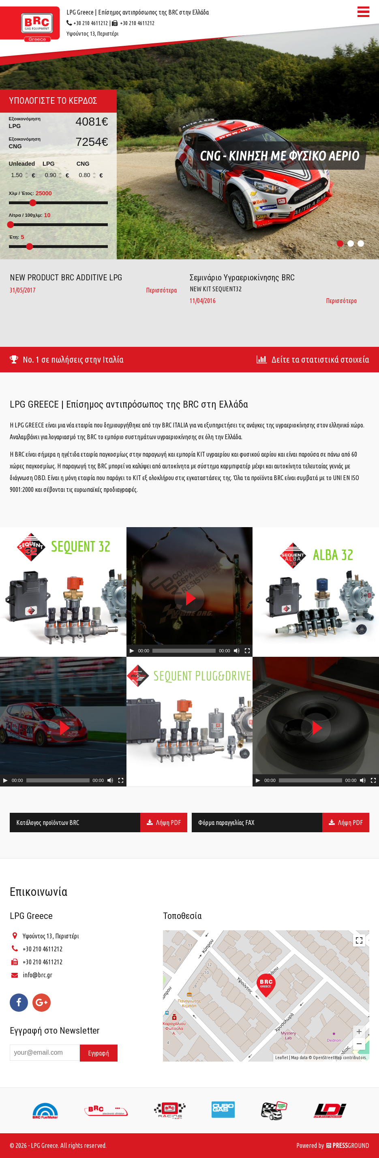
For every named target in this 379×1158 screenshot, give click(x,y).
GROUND (347, 1145)
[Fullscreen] (247, 650)
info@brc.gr (37, 975)
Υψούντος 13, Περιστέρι (51, 936)
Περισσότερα (161, 290)
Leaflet (281, 1057)
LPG (58, 171)
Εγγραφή (98, 1053)
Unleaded (25, 171)
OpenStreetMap (327, 1057)
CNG (92, 171)
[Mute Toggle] (236, 650)
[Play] (131, 650)
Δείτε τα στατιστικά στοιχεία (313, 359)
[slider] (184, 651)
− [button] (359, 1044)
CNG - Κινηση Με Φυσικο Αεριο (279, 155)
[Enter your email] (45, 1052)
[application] (189, 592)
